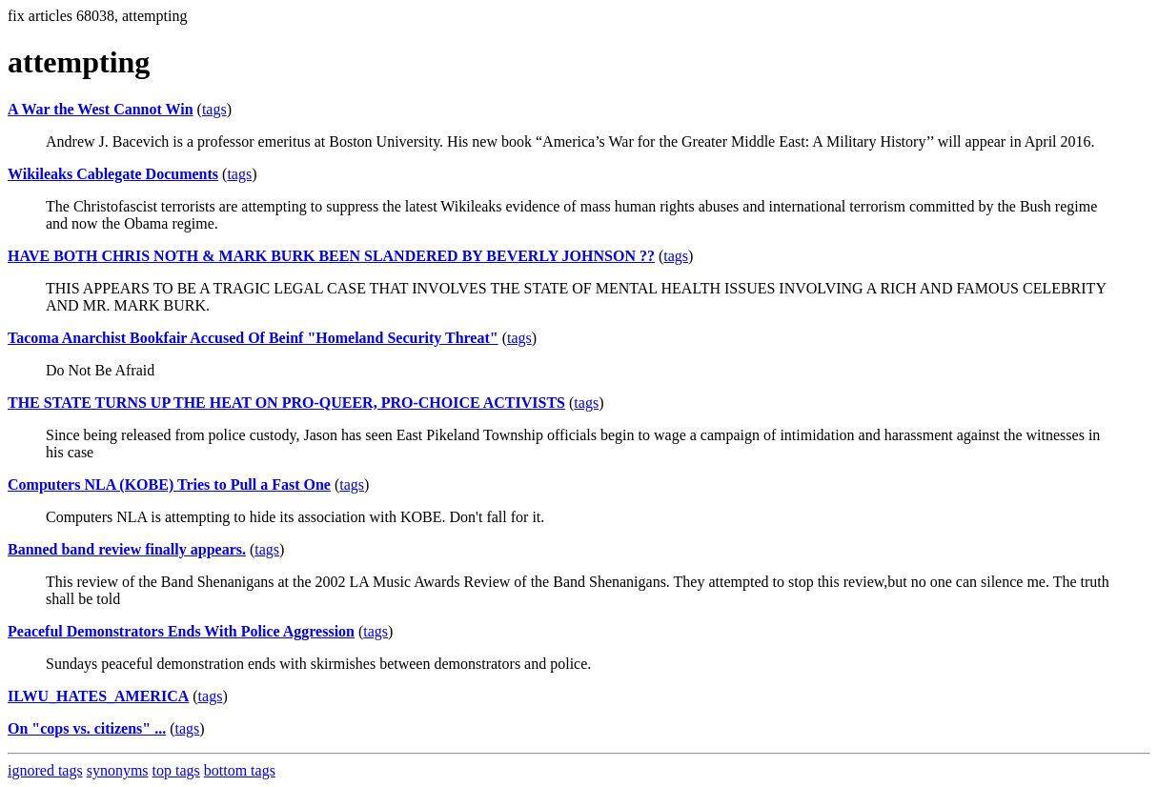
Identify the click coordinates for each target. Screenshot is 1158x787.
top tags (176, 770)
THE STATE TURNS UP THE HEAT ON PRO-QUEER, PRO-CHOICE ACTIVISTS (286, 402)
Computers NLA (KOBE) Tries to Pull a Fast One (169, 484)
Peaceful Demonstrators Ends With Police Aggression (181, 631)
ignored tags (45, 770)
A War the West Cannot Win (100, 109)
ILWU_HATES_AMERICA (98, 696)
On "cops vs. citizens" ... (87, 728)
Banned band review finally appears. (127, 549)
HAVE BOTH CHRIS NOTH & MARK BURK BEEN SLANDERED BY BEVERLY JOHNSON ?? (331, 256)
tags (214, 109)
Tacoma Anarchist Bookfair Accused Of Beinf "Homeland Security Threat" (253, 338)
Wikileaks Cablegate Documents (113, 174)
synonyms (118, 770)
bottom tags (239, 770)
